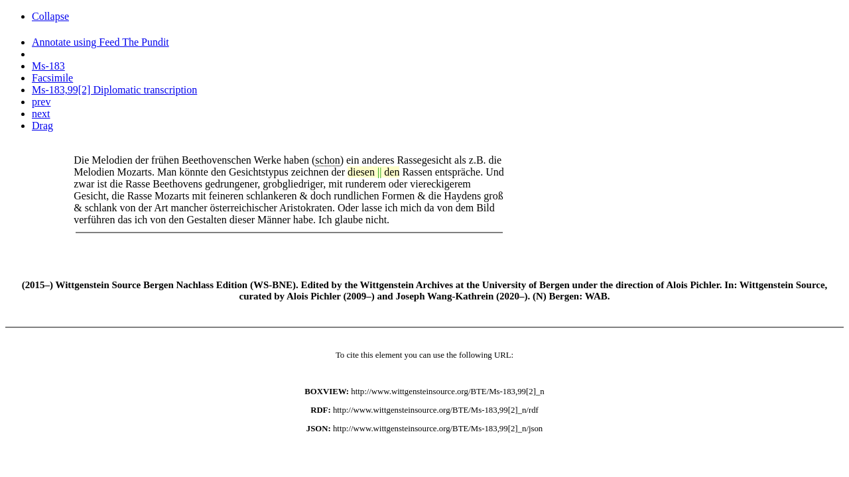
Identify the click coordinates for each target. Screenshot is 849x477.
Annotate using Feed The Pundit (100, 42)
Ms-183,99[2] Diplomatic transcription (114, 89)
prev (41, 101)
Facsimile (52, 77)
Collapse (50, 16)
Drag (42, 125)
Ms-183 (48, 66)
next (41, 113)
